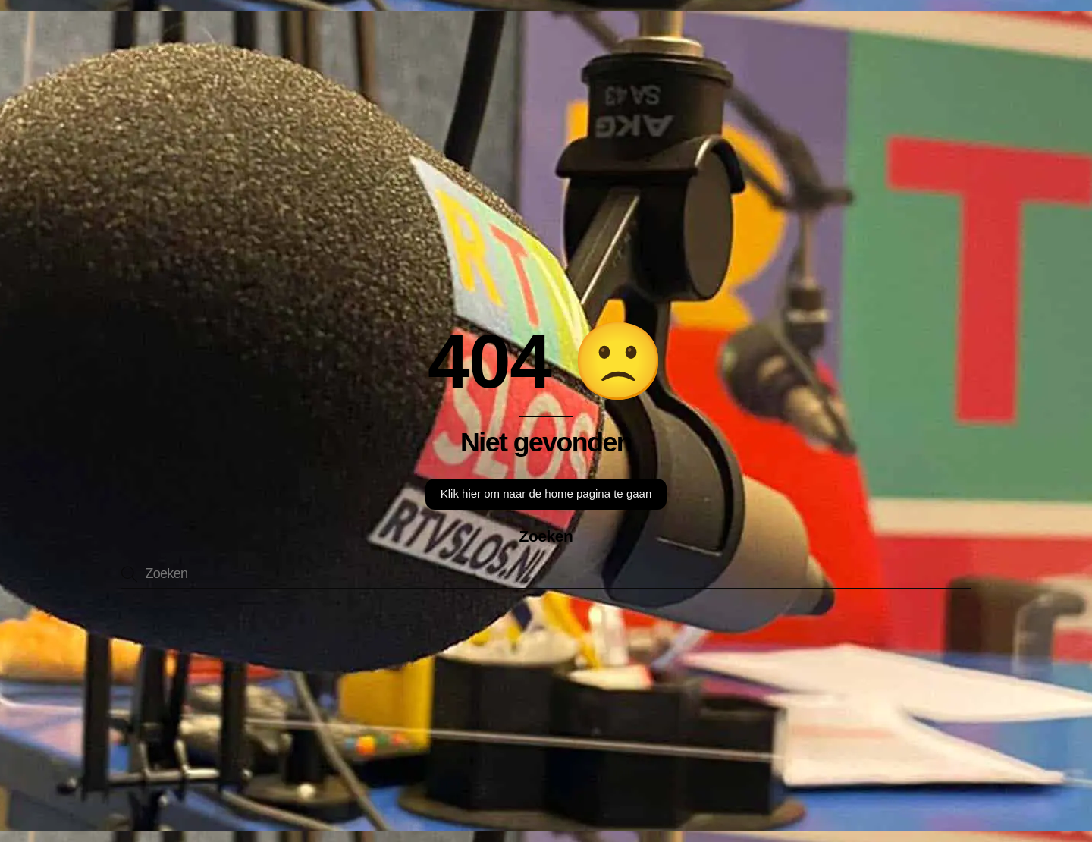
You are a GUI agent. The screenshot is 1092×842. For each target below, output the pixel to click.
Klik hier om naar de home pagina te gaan (546, 493)
